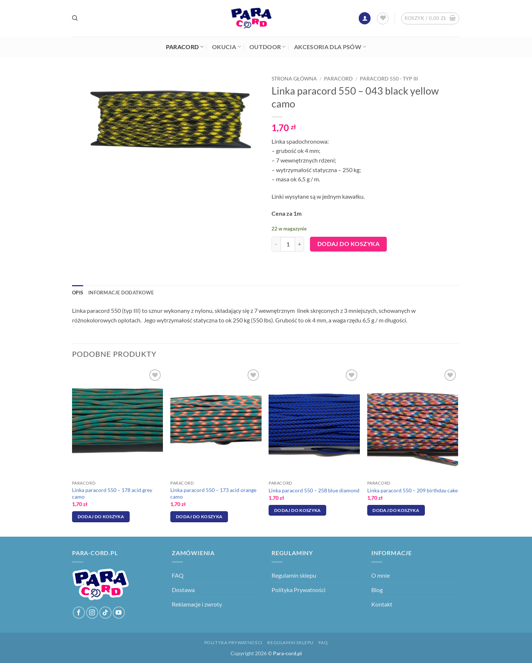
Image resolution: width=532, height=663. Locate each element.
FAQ (178, 575)
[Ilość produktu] (287, 244)
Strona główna (294, 79)
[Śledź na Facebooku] (79, 612)
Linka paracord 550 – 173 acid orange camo (213, 493)
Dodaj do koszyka (348, 243)
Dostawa (183, 589)
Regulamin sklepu (294, 575)
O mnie (380, 575)
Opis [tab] (77, 292)
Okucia (226, 47)
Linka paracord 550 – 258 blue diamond (314, 490)
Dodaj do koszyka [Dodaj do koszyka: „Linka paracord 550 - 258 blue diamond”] (297, 510)
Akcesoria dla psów (330, 47)
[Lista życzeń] (383, 18)
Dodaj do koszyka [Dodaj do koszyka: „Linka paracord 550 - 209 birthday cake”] (395, 510)
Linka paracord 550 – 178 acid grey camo (112, 493)
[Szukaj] (75, 18)
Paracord (185, 47)
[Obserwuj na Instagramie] (92, 612)
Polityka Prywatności (298, 589)
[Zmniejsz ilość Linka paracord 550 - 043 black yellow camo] (276, 244)
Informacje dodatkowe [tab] (121, 292)
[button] (365, 18)
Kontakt (381, 604)
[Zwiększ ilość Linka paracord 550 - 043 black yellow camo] (299, 244)
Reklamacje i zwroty (197, 604)
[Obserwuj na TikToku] (105, 612)
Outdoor (267, 47)
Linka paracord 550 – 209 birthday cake (412, 490)
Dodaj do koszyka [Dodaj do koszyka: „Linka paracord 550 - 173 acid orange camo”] (199, 516)
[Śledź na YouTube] (119, 612)
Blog (377, 589)
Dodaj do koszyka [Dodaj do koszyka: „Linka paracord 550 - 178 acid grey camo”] (101, 516)
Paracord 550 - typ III (389, 79)
